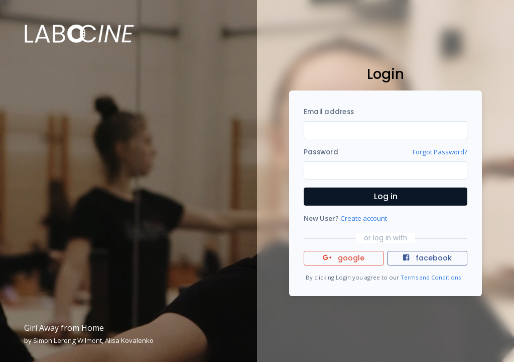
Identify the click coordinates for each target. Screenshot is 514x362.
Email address (329, 112)
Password (321, 152)
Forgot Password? (440, 151)
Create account (363, 218)
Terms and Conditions (431, 277)
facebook (427, 258)
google (343, 258)
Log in (386, 196)
